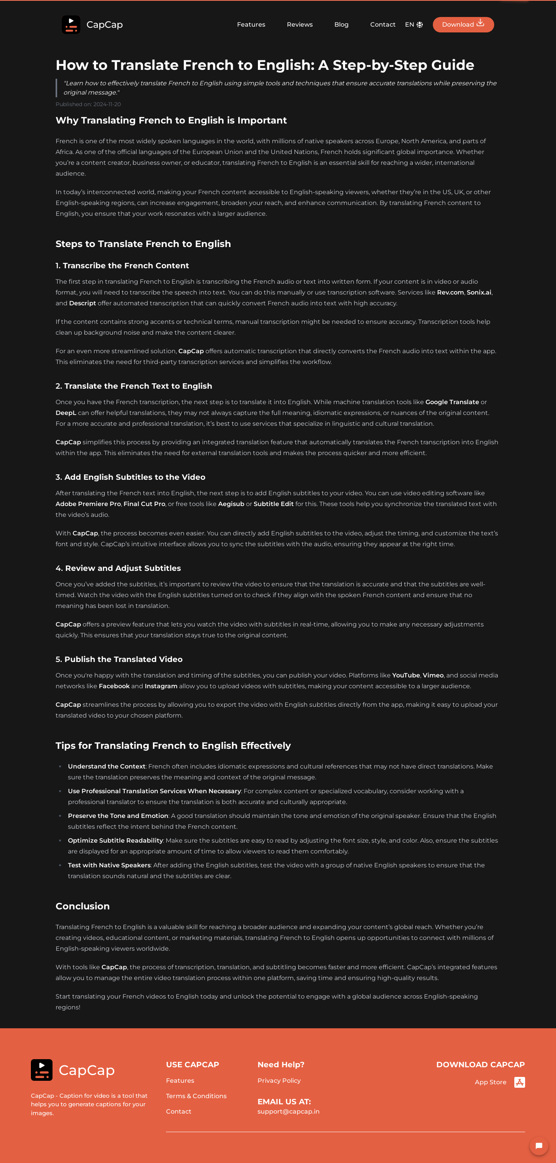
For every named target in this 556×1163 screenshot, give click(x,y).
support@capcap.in (289, 1111)
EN (414, 25)
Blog (341, 24)
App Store (500, 1082)
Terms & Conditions (196, 1096)
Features (251, 24)
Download (463, 23)
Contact (383, 24)
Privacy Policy (279, 1080)
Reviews (300, 24)
